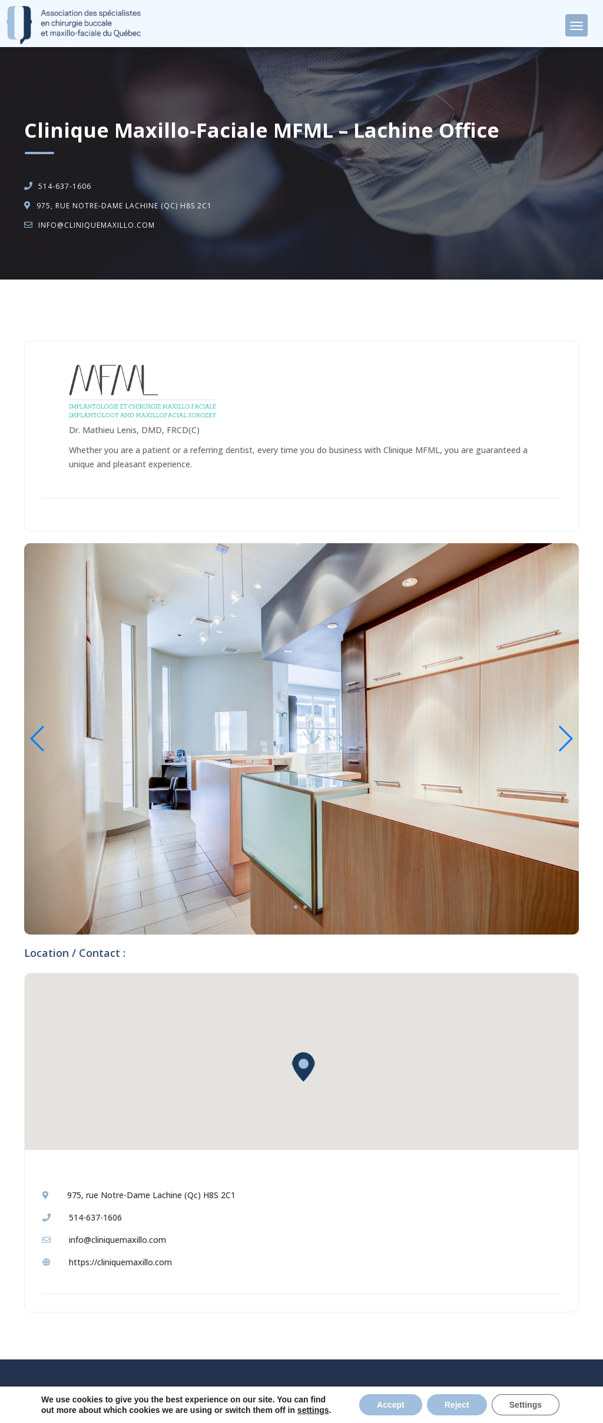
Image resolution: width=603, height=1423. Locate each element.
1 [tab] (295, 907)
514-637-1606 (64, 186)
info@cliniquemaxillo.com (96, 225)
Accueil (50, 309)
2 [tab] (305, 907)
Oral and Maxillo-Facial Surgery (141, 309)
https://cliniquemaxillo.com (120, 1262)
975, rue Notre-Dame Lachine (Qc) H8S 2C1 (124, 206)
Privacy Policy (445, 1400)
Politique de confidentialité (366, 1400)
